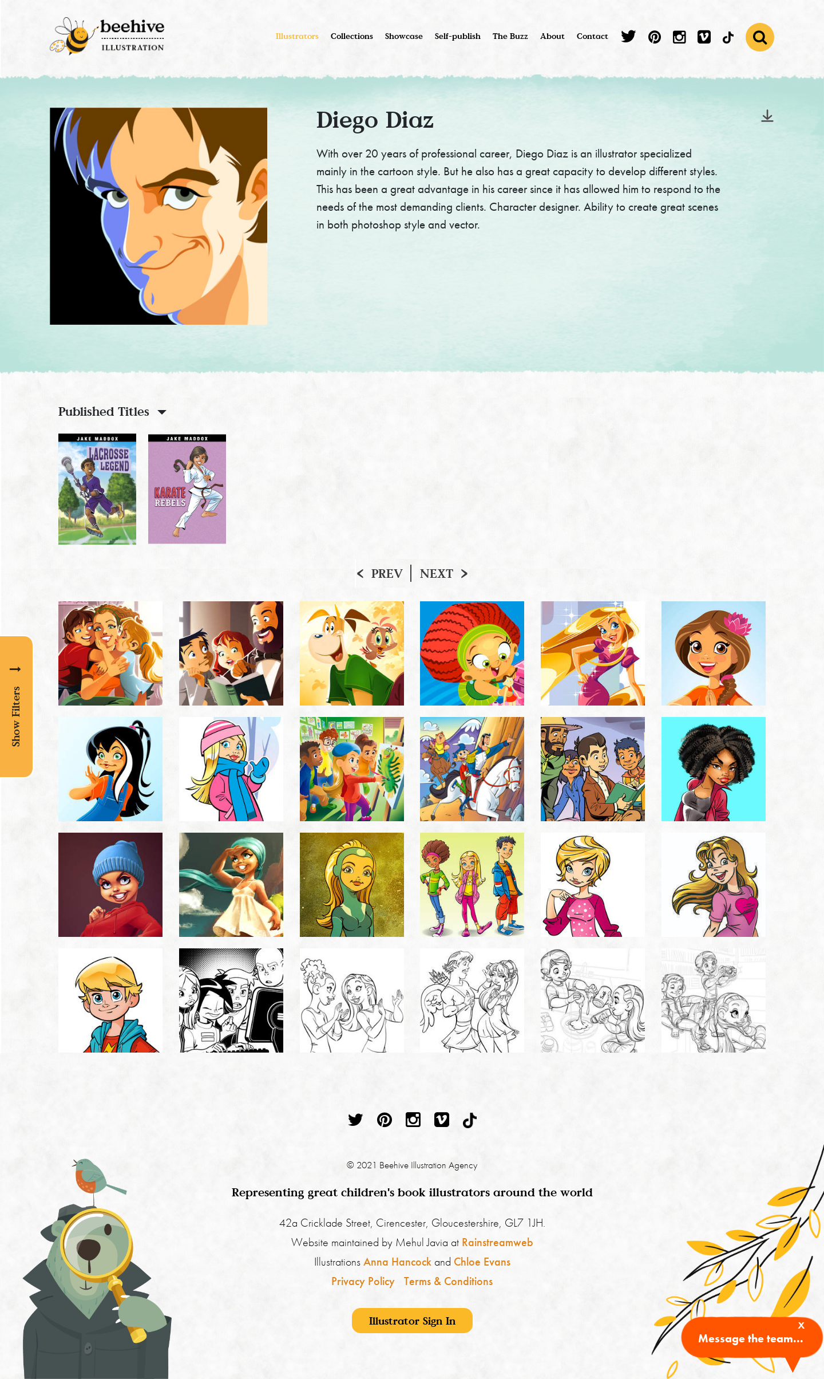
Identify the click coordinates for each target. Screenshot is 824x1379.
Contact (592, 36)
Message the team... (750, 1338)
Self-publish (458, 36)
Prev (387, 573)
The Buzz (510, 36)
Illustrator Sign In (412, 1320)
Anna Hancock (397, 1261)
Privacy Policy (363, 1281)
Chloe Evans (482, 1261)
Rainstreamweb (497, 1242)
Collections (352, 36)
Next (436, 573)
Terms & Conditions (448, 1281)
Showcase (404, 36)
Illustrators (297, 36)
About (552, 36)
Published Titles (103, 411)
